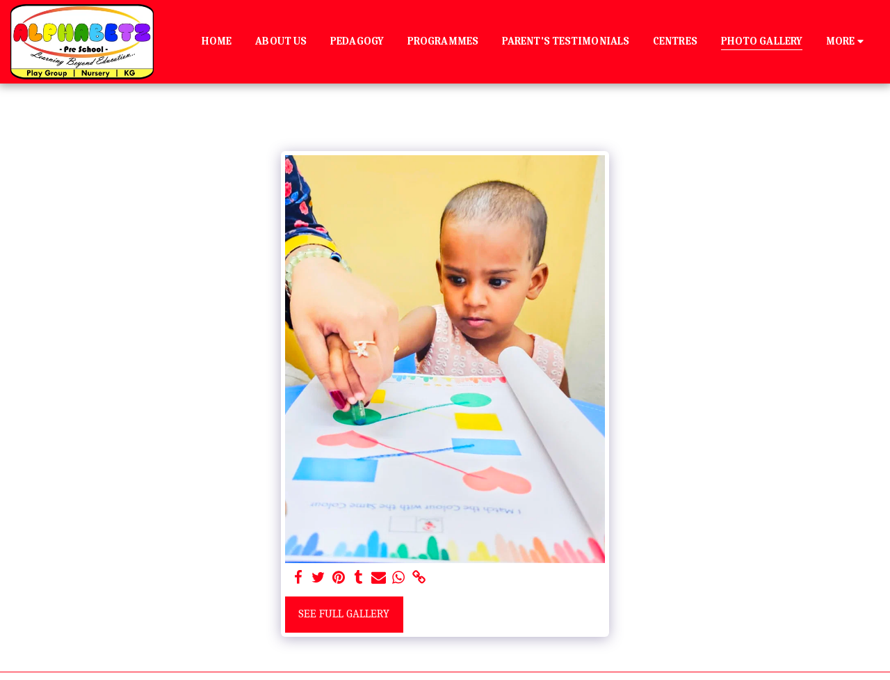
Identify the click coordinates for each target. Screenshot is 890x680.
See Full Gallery (343, 613)
